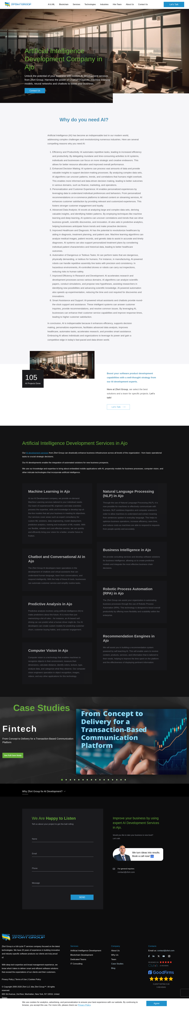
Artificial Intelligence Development (85, 950)
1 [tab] (62, 779)
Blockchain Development (81, 955)
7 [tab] (87, 779)
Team (113, 959)
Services (74, 946)
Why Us (114, 955)
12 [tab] (108, 779)
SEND (82, 897)
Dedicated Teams (78, 959)
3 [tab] (70, 779)
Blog (113, 968)
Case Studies (117, 964)
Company (115, 946)
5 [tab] (78, 779)
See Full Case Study (12, 755)
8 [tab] (91, 779)
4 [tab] (74, 779)
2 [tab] (66, 779)
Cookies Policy (34, 979)
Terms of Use (21, 979)
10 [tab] (100, 779)
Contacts (152, 946)
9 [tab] (95, 779)
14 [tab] (116, 779)
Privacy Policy (84, 1005)
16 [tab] (125, 779)
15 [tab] (121, 779)
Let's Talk (173, 4)
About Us (115, 950)
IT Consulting (76, 964)
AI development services (37, 453)
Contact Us (143, 4)
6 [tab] (83, 779)
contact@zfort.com (126, 872)
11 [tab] (104, 779)
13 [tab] (112, 779)
